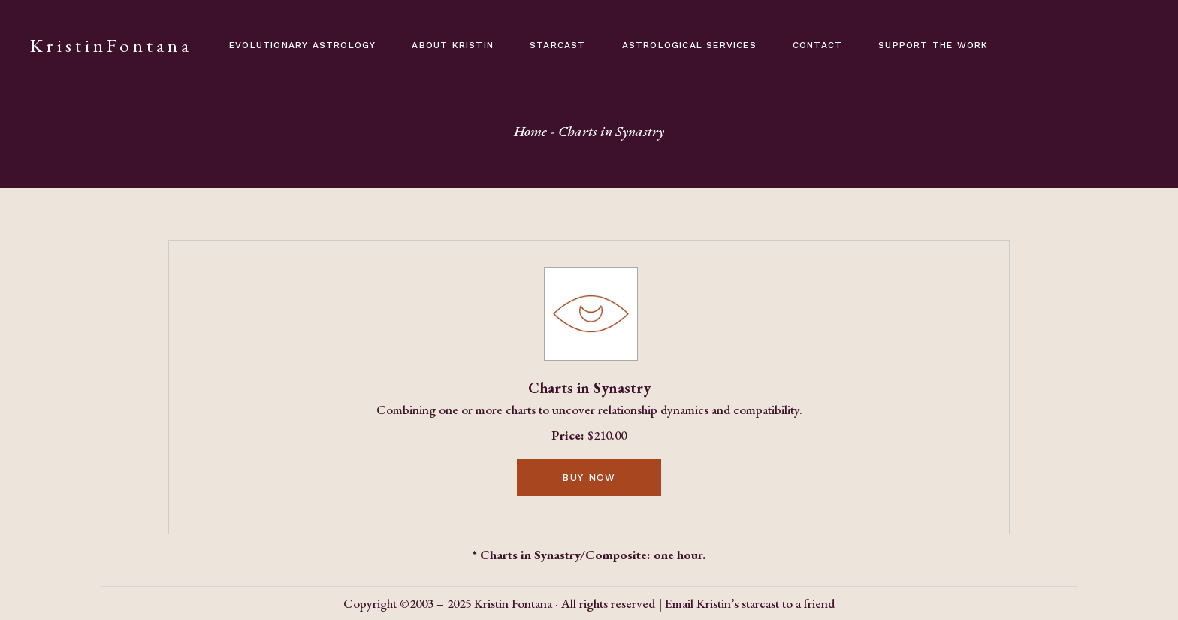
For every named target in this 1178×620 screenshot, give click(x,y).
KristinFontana (111, 45)
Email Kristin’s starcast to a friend (750, 603)
